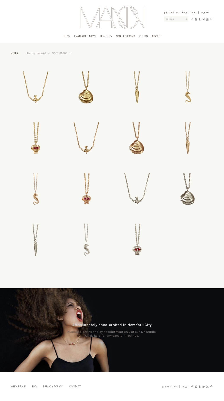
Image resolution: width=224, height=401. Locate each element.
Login (193, 12)
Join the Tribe (171, 12)
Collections (125, 36)
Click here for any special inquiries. (112, 336)
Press (143, 36)
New (66, 36)
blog (184, 386)
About (156, 36)
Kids (14, 53)
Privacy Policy (53, 386)
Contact (75, 386)
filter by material (35, 53)
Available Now (85, 36)
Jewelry (106, 36)
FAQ (34, 386)
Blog (184, 12)
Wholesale (18, 386)
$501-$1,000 (60, 53)
